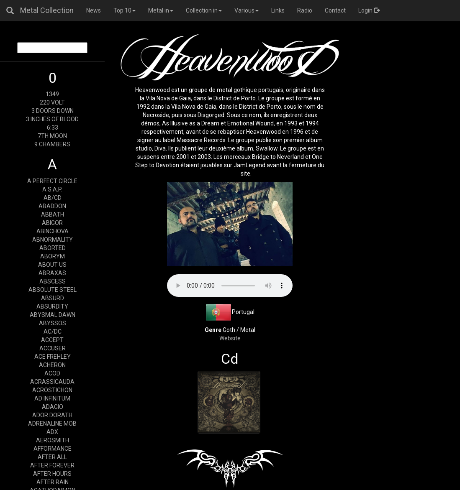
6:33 (52, 127)
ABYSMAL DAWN (52, 314)
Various (246, 10)
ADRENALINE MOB (52, 423)
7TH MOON (52, 136)
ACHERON (52, 365)
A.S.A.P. (52, 189)
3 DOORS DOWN (52, 110)
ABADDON (52, 206)
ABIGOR (52, 222)
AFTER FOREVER (52, 465)
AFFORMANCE (52, 448)
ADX (52, 432)
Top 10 (124, 10)
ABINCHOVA (52, 231)
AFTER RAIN (52, 482)
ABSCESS (52, 281)
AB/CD (53, 197)
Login (369, 10)
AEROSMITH (52, 440)
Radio (304, 10)
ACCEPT (52, 340)
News (93, 10)
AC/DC (53, 331)
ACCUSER (52, 348)
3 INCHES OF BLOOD (52, 119)
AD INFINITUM (52, 398)
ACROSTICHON (52, 390)
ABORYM (52, 256)
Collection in (204, 10)
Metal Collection (47, 10)
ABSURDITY (52, 306)
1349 (52, 94)
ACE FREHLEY (52, 356)
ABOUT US (52, 264)
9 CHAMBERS (52, 144)
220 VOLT (52, 102)
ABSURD (52, 298)
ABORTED (52, 248)
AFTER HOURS (52, 473)
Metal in (160, 10)
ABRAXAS (52, 273)
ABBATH (52, 214)
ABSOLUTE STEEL (52, 289)
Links (278, 10)
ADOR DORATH (52, 415)
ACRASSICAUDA (52, 381)
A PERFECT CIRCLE (52, 181)
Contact (335, 10)
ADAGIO (52, 406)
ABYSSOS (52, 323)
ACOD (52, 373)
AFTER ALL (52, 457)
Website (230, 338)
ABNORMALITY (52, 239)
